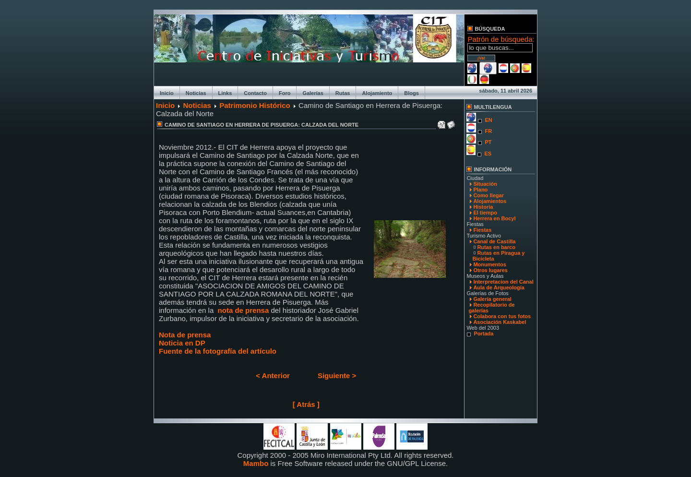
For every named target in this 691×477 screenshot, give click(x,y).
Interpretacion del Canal (503, 282)
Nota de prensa (185, 335)
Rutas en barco (496, 247)
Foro (284, 93)
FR (488, 131)
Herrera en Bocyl (494, 218)
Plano (480, 189)
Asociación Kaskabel (499, 322)
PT (488, 142)
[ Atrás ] (306, 404)
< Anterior (273, 375)
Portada (483, 333)
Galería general (492, 299)
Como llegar (488, 195)
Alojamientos (489, 201)
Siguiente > (337, 375)
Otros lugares (490, 270)
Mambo (256, 463)
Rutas (342, 93)
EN (488, 120)
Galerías (312, 93)
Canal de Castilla (494, 241)
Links (225, 93)
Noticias (196, 93)
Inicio (167, 93)
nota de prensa (243, 310)
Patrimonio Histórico (254, 105)
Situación (485, 184)
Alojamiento (377, 93)
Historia (483, 207)
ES (487, 153)
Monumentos (489, 264)
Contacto (255, 93)
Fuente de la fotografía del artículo (217, 351)
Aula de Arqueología (498, 287)
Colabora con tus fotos (502, 316)
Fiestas (482, 230)
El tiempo (485, 212)
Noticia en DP (182, 343)
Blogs (411, 93)
